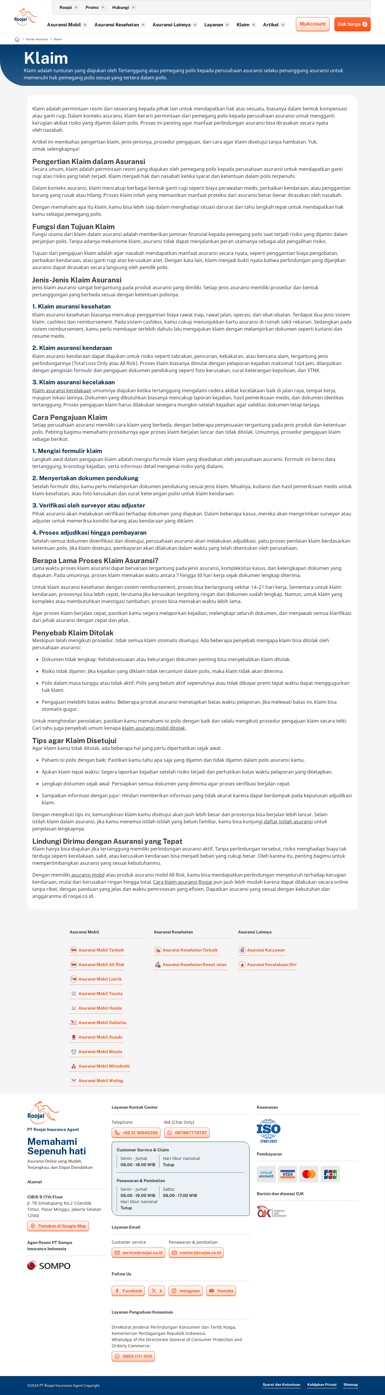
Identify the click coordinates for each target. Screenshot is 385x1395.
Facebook (128, 1291)
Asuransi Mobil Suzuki (96, 1037)
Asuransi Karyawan (262, 950)
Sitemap (351, 1385)
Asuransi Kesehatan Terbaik (186, 950)
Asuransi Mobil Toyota (96, 993)
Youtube (221, 1291)
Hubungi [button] (124, 7)
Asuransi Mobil (84, 932)
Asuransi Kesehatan (173, 932)
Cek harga (352, 24)
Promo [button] (95, 7)
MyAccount (313, 24)
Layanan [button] (224, 25)
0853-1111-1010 (133, 1356)
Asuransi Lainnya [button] (182, 25)
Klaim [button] (253, 25)
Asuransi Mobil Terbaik (97, 950)
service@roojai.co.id (138, 1253)
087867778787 (187, 1133)
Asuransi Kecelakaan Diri (267, 964)
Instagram (185, 1291)
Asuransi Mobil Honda (96, 1008)
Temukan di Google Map (58, 1226)
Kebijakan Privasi (321, 1385)
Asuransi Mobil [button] (74, 25)
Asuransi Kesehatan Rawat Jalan (190, 964)
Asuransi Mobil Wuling (96, 1080)
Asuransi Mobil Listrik (96, 979)
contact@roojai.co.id (196, 1253)
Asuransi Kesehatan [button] (127, 25)
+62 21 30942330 (136, 1133)
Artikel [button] (281, 25)
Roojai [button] (69, 7)
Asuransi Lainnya (255, 932)
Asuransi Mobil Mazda (96, 1051)
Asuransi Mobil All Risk (97, 964)
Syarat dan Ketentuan (281, 1385)
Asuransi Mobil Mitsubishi (100, 1066)
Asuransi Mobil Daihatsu (98, 1022)
